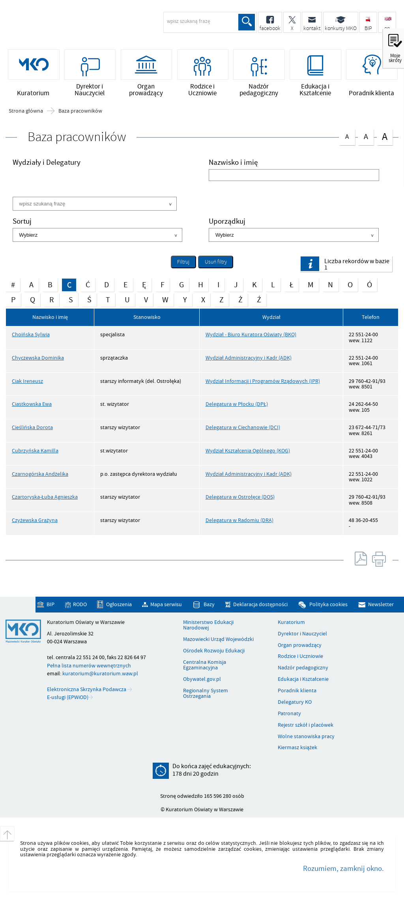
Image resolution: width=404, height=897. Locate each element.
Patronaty (289, 713)
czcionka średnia (366, 135)
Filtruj (183, 262)
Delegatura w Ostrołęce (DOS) (240, 497)
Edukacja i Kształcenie (303, 679)
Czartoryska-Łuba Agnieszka (45, 497)
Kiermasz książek (297, 747)
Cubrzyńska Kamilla (35, 450)
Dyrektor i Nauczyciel (302, 634)
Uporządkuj (227, 222)
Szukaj (246, 22)
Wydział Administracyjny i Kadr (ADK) (249, 358)
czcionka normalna (347, 135)
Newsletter (381, 604)
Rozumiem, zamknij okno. (343, 868)
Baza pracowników (80, 111)
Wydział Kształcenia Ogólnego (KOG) (248, 450)
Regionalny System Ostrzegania (205, 693)
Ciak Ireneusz (27, 381)
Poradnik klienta (297, 690)
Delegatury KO (295, 702)
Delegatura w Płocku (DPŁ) (237, 404)
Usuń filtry (212, 261)
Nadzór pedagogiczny (303, 668)
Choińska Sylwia (31, 334)
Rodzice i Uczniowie (300, 656)
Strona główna (26, 111)
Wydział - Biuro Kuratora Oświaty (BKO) (251, 334)
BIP (50, 604)
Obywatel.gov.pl (202, 679)
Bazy (209, 604)
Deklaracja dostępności (260, 604)
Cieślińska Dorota (32, 427)
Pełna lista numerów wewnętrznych (89, 665)
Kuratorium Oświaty (69, 26)
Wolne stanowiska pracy (306, 736)
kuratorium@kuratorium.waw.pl (100, 673)
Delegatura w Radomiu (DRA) (239, 520)
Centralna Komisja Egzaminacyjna (204, 665)
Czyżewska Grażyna (35, 520)
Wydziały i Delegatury (46, 163)
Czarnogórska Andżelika (40, 474)
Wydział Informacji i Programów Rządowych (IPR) (263, 381)
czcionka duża (385, 136)
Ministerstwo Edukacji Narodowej (208, 625)
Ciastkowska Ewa (32, 404)
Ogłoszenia (119, 604)
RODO (80, 604)
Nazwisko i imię (233, 163)
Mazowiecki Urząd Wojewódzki (218, 639)
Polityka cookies (328, 604)
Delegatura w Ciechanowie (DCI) (243, 427)
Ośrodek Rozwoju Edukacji (214, 651)
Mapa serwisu (166, 604)
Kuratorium (291, 622)
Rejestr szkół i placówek (305, 725)
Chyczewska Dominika (38, 358)
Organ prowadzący (300, 645)
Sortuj (22, 222)
